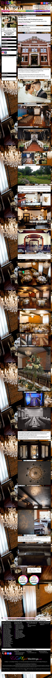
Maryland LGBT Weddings (7, 634)
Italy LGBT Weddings (18, 632)
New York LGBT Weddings (7, 640)
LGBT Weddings (5, 12)
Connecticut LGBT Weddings (7, 626)
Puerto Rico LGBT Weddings (19, 634)
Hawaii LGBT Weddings (6, 631)
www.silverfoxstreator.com (23, 23)
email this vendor (5, 48)
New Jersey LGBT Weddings (7, 638)
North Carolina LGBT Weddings (8, 641)
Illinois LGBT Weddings (6, 632)
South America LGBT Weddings (20, 635)
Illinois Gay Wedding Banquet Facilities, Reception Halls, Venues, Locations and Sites (25, 12)
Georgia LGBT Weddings (7, 630)
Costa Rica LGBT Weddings (19, 626)
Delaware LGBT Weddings (7, 627)
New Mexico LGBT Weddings (7, 639)
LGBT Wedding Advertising (44, 652)
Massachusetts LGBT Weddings (8, 635)
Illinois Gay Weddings (11, 12)
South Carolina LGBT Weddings (8, 643)
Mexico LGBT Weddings (19, 633)
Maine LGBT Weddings (6, 633)
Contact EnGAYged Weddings (20, 652)
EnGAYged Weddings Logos (32, 652)
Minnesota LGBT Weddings (7, 636)
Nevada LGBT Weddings (7, 637)
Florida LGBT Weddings (6, 629)
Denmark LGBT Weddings (19, 627)
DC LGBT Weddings (6, 628)
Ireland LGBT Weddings (19, 631)
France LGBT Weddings (19, 630)
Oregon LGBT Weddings (7, 642)
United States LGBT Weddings (20, 636)
